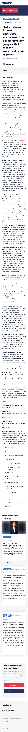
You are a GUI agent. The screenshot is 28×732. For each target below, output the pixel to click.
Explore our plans (14, 691)
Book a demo (14, 685)
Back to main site (8, 710)
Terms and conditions (7, 725)
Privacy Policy (5, 722)
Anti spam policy (6, 728)
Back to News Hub (10, 10)
